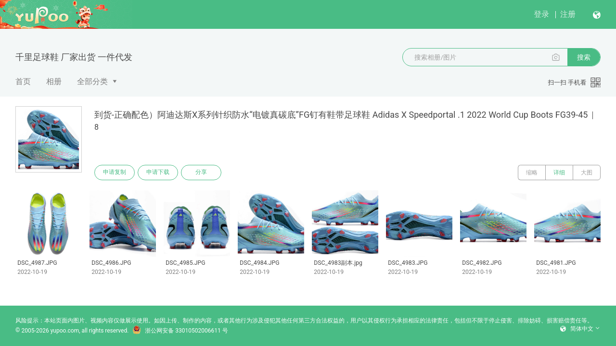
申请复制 (114, 172)
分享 (201, 172)
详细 (559, 172)
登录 (541, 14)
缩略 (532, 172)
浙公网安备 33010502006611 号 (180, 330)
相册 (54, 81)
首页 (23, 81)
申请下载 (157, 172)
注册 (568, 14)
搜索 (583, 57)
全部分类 (92, 81)
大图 (586, 172)
